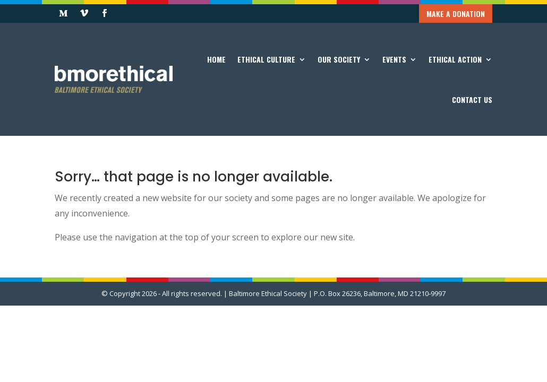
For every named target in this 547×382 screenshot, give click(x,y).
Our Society (339, 59)
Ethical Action (455, 59)
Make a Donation (455, 13)
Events (394, 59)
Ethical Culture (266, 59)
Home (216, 59)
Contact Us (472, 99)
